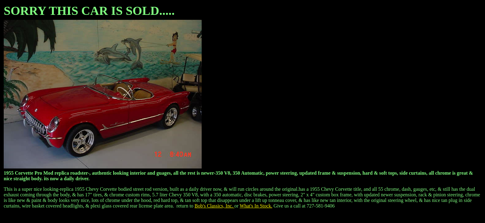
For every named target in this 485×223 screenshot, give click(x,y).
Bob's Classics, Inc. (214, 205)
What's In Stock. (256, 205)
